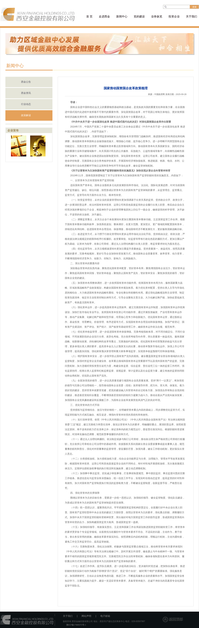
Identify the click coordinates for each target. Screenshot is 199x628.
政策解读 (26, 115)
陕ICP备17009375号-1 (76, 625)
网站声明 (86, 616)
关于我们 (68, 616)
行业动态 (26, 104)
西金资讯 (26, 93)
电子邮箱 (105, 616)
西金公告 (26, 82)
